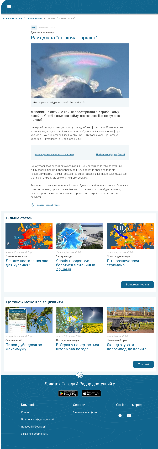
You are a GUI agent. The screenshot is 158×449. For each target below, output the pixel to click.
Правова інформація (33, 426)
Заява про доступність (34, 433)
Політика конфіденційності (110, 154)
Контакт (26, 412)
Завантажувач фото (85, 412)
